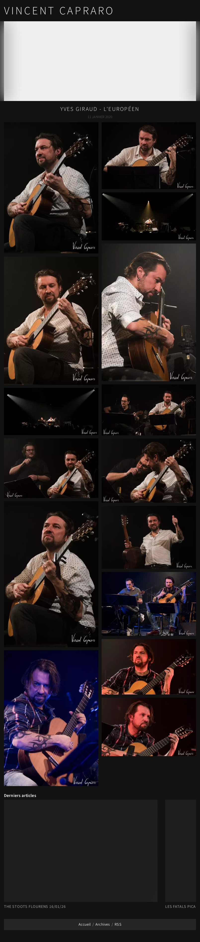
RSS (118, 924)
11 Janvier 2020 (100, 117)
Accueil (85, 924)
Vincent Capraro (59, 11)
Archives (102, 924)
